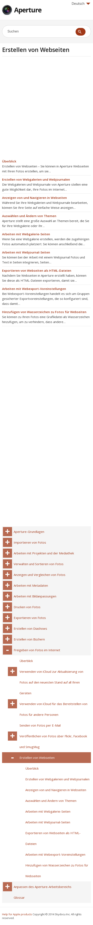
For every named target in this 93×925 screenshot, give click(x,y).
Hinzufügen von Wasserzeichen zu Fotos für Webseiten (44, 312)
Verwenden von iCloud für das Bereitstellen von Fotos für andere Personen (53, 709)
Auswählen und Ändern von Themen (29, 216)
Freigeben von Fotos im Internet (37, 650)
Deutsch (81, 3)
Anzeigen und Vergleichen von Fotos (39, 575)
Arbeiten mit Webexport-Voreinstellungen (34, 289)
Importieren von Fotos (30, 542)
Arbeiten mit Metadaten (31, 585)
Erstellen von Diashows (30, 628)
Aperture (28, 9)
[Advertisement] (46, 109)
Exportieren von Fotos (30, 618)
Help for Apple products (17, 914)
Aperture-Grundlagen (29, 532)
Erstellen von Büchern (29, 639)
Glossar (19, 897)
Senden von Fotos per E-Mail (40, 725)
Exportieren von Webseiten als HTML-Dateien (36, 270)
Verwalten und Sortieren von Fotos (39, 564)
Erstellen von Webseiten (37, 758)
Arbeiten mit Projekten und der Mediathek (44, 553)
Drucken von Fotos (27, 607)
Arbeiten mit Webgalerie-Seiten (26, 234)
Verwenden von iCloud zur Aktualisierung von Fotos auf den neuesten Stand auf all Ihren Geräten (51, 682)
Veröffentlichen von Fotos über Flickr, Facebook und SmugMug (53, 741)
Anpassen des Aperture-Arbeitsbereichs (42, 887)
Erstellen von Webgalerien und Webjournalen (36, 179)
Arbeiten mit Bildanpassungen (35, 596)
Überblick (9, 161)
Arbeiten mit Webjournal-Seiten (26, 252)
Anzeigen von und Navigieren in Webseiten (34, 198)
